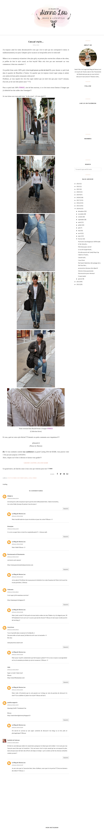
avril (79, 233)
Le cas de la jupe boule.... (85, 249)
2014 (78, 208)
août (79, 222)
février (80, 239)
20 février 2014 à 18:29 (17, 654)
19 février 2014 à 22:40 (12, 529)
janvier (80, 279)
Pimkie (35, 478)
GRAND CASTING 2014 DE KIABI (36, 463)
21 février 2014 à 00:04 (12, 742)
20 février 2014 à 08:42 (12, 592)
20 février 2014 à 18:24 (17, 577)
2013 (78, 281)
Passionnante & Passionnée (16, 554)
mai (79, 230)
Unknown (10, 589)
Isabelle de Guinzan (13, 740)
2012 (78, 284)
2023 (78, 183)
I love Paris (81, 260)
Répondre (65, 508)
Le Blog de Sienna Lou (18, 513)
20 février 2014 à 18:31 (17, 690)
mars (79, 236)
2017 (78, 200)
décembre (81, 211)
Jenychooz (10, 627)
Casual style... (82, 257)
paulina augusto (12, 702)
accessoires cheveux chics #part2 (88, 268)
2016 (78, 203)
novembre (81, 214)
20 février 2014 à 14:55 (12, 705)
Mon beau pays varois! (85, 247)
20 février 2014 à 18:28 (17, 612)
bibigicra (10, 496)
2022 (78, 186)
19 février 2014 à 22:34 (12, 498)
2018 (78, 197)
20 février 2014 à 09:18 (12, 629)
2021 (78, 189)
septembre (81, 219)
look (30, 478)
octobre (80, 217)
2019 (78, 194)
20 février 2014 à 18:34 (17, 727)
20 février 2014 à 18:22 (17, 516)
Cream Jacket (82, 276)
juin (79, 228)
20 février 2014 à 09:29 (12, 669)
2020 (78, 192)
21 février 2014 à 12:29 (17, 765)
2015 (78, 206)
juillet (79, 225)
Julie (8, 667)
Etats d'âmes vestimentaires (18, 478)
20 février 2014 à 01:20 (12, 557)
